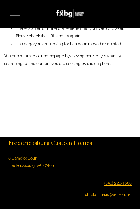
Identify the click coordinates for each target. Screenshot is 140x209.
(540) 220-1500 (118, 183)
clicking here (82, 56)
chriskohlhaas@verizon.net (108, 194)
